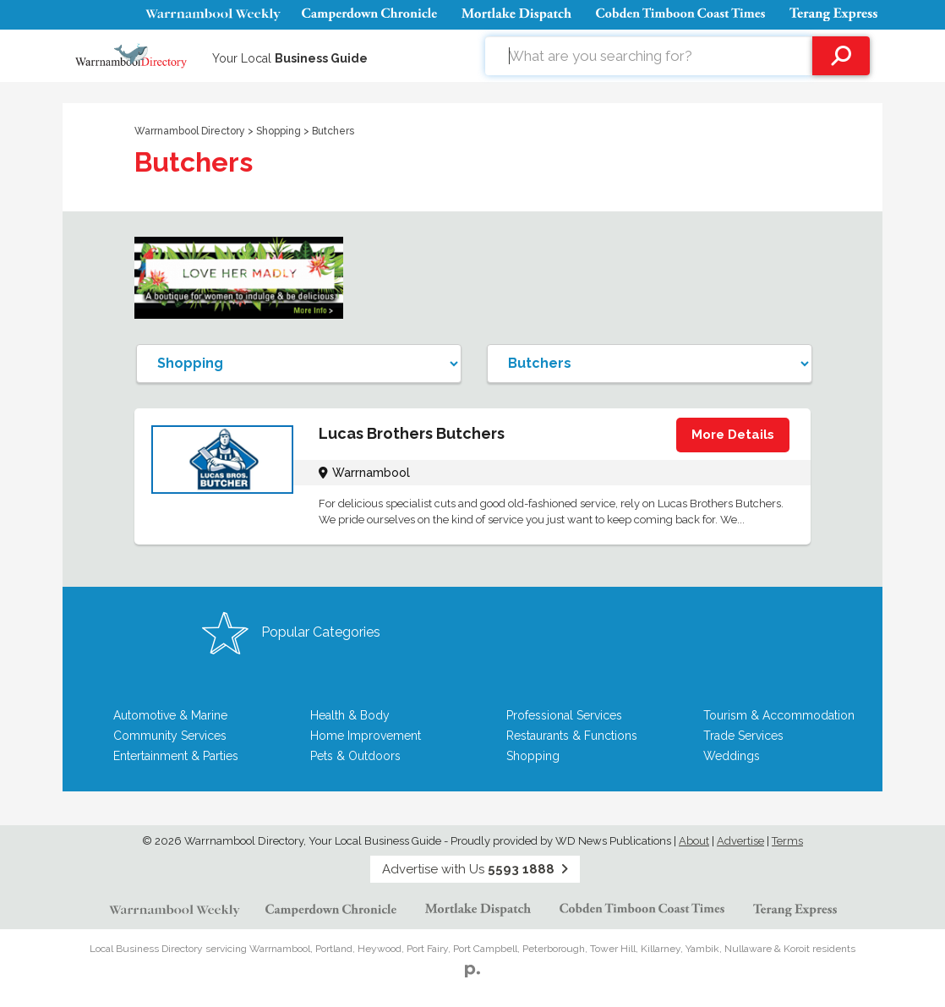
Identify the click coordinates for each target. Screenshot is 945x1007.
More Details (732, 434)
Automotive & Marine (170, 715)
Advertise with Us (475, 869)
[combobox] (648, 55)
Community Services (170, 735)
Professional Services (564, 715)
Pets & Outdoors (355, 756)
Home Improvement (365, 735)
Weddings (731, 756)
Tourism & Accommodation (779, 715)
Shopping (279, 131)
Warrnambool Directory (189, 131)
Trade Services (743, 735)
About (694, 841)
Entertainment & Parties (175, 756)
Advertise (740, 841)
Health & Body (350, 715)
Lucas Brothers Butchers (412, 433)
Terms (787, 841)
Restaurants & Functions (571, 735)
